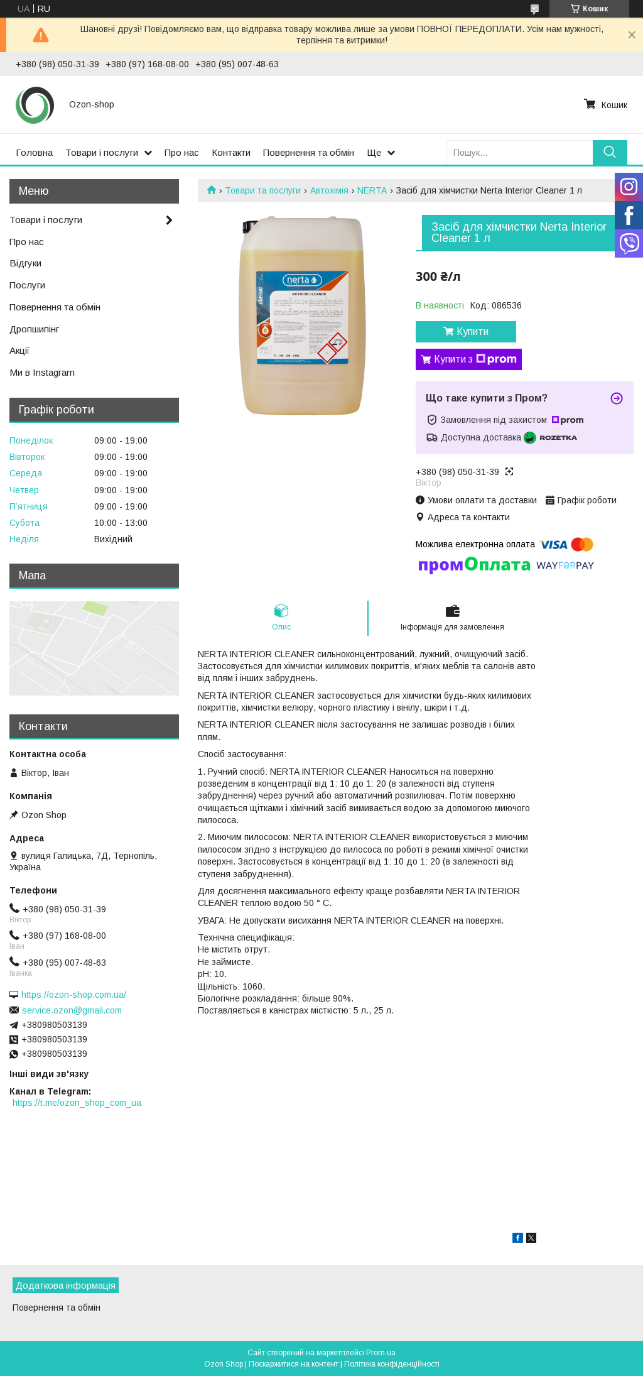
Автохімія (329, 190)
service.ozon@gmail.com (72, 1010)
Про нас (182, 152)
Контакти (231, 152)
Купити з (475, 359)
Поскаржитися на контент (293, 1364)
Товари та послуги (263, 190)
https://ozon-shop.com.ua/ (73, 995)
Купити (473, 331)
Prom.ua (381, 1352)
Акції (19, 350)
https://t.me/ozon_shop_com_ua (77, 1103)
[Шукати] (610, 152)
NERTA (372, 190)
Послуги (27, 285)
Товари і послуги (101, 152)
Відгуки (25, 263)
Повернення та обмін (308, 152)
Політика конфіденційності (392, 1364)
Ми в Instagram (42, 372)
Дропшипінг (34, 329)
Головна (34, 152)
